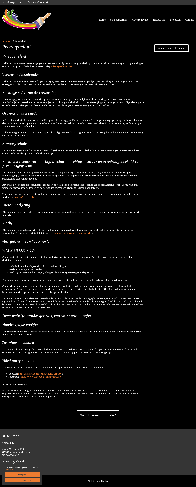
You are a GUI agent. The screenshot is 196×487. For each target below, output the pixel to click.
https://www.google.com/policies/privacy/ (40, 373)
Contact (189, 19)
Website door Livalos (98, 481)
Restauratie (159, 19)
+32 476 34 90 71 (38, 2)
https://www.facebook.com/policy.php (40, 376)
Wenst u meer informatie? (171, 48)
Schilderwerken (118, 19)
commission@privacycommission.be (72, 233)
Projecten (175, 19)
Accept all (22, 474)
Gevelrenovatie (140, 19)
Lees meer (9, 470)
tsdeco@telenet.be (13, 2)
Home (102, 19)
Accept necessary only (22, 480)
